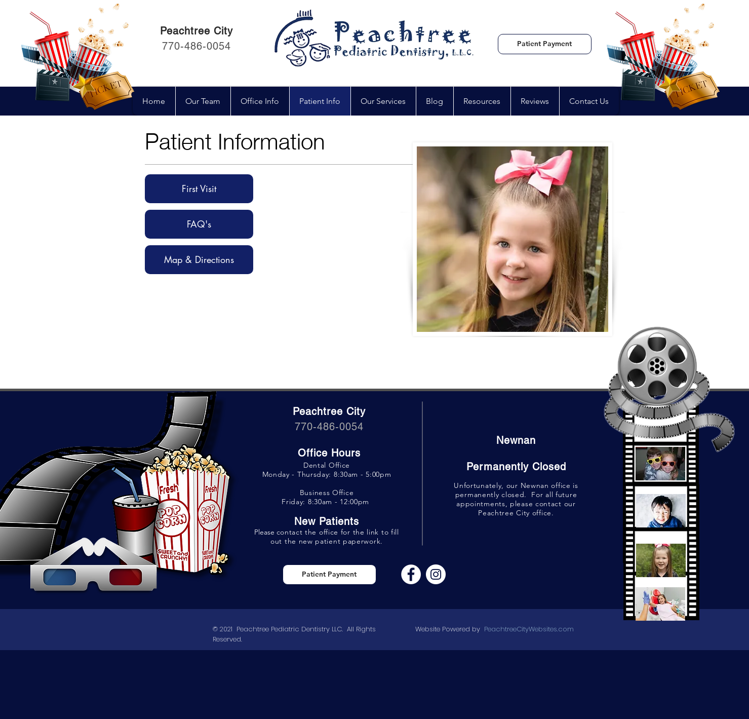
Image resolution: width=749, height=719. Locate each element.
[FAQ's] (199, 224)
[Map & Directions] (199, 259)
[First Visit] (199, 188)
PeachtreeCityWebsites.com (529, 629)
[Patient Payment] (545, 44)
